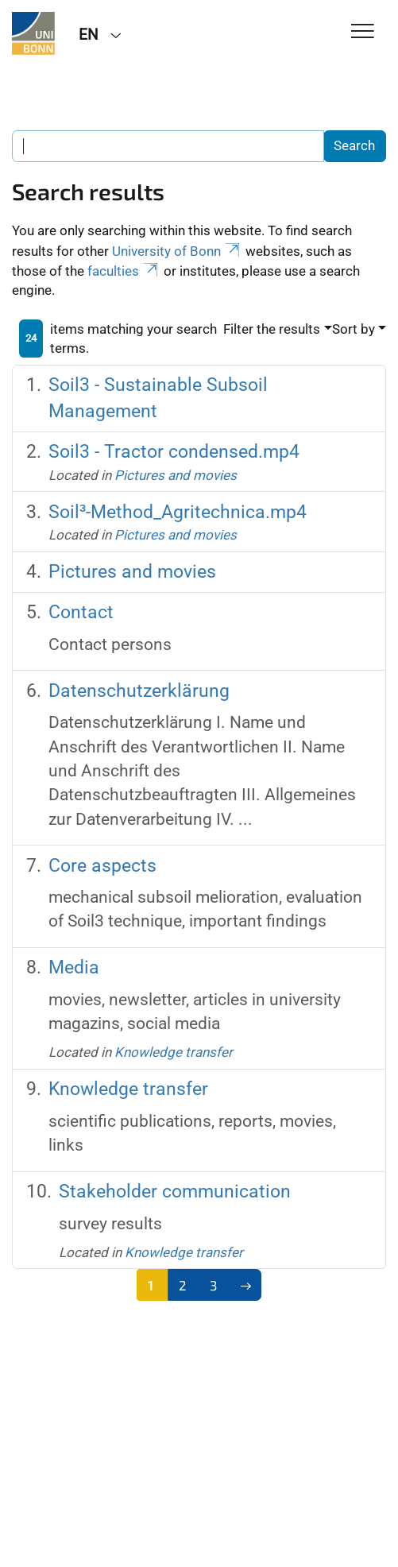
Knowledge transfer (173, 1052)
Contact (81, 612)
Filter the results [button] (271, 329)
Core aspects (102, 865)
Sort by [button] (353, 329)
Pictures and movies (175, 475)
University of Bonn (177, 251)
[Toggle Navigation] (362, 32)
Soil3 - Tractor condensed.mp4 (173, 451)
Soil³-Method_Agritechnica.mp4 (177, 512)
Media (73, 967)
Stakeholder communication (175, 1191)
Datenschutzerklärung (139, 691)
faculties (123, 271)
